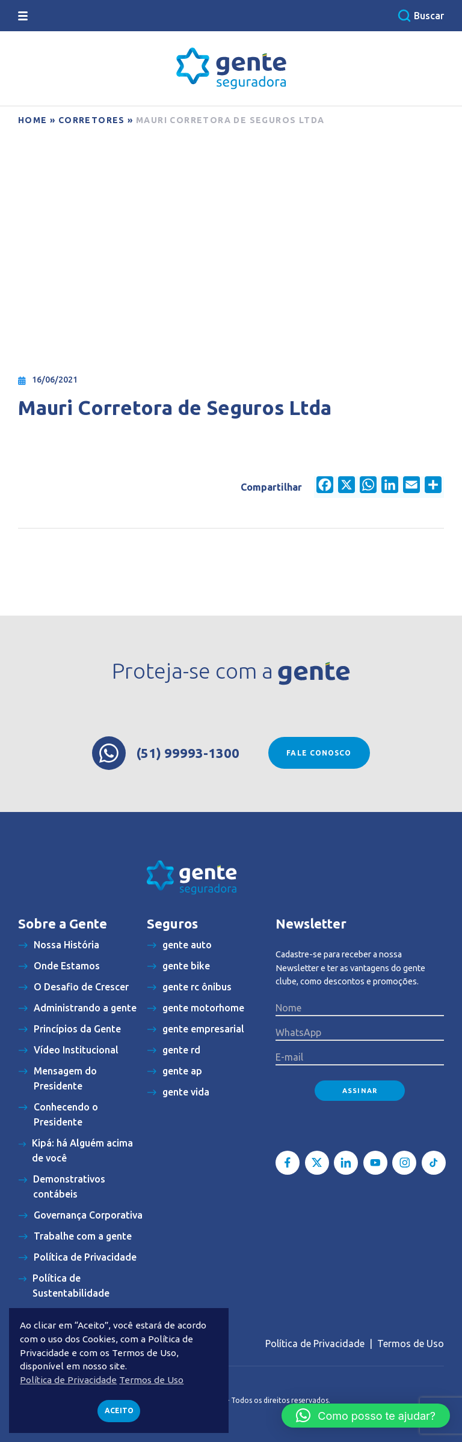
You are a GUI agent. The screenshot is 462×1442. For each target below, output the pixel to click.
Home (33, 120)
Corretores (91, 120)
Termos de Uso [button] (151, 1380)
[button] (366, 1416)
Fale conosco (318, 753)
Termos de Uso (410, 1343)
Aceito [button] (119, 1410)
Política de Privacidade (315, 1343)
